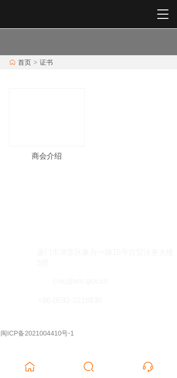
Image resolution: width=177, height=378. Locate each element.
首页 (24, 62)
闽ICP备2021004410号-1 (37, 333)
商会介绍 (47, 156)
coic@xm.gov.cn (80, 281)
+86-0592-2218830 (70, 300)
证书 (46, 62)
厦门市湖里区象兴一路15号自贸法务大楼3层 (105, 257)
